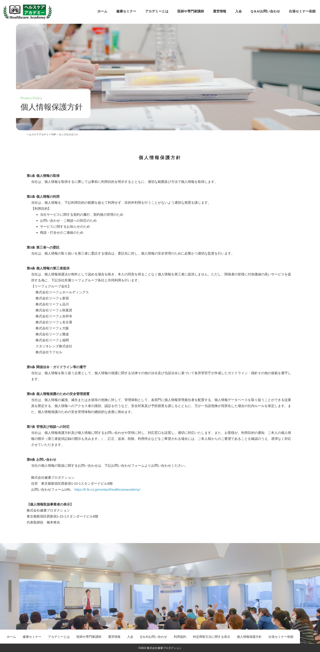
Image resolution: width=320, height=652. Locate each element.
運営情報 (219, 11)
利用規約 (180, 636)
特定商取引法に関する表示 (211, 636)
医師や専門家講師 (190, 11)
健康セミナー (126, 11)
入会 (238, 11)
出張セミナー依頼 (302, 11)
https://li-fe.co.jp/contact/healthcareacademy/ (107, 489)
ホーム (102, 11)
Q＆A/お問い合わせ (265, 11)
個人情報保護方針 (249, 636)
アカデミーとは (156, 11)
